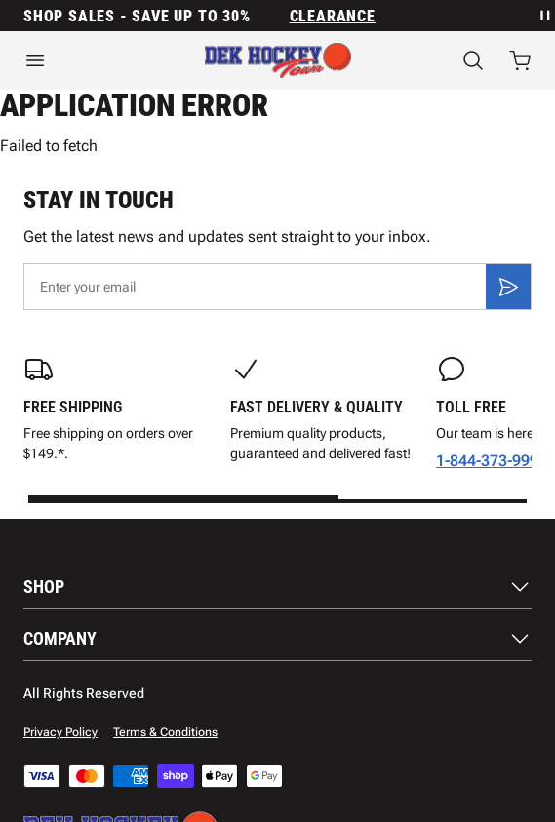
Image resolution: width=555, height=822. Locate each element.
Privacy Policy (60, 732)
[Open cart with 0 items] (520, 60)
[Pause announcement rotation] (543, 15)
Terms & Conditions (165, 732)
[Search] (473, 60)
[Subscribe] (508, 286)
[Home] (278, 60)
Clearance (333, 16)
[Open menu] (90, 60)
